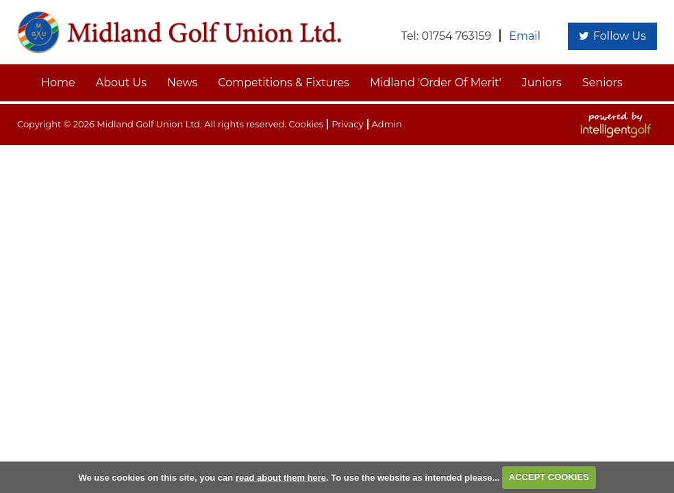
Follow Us (612, 35)
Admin (387, 123)
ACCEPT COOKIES (549, 477)
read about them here (281, 477)
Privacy (347, 123)
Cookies (305, 123)
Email (524, 35)
